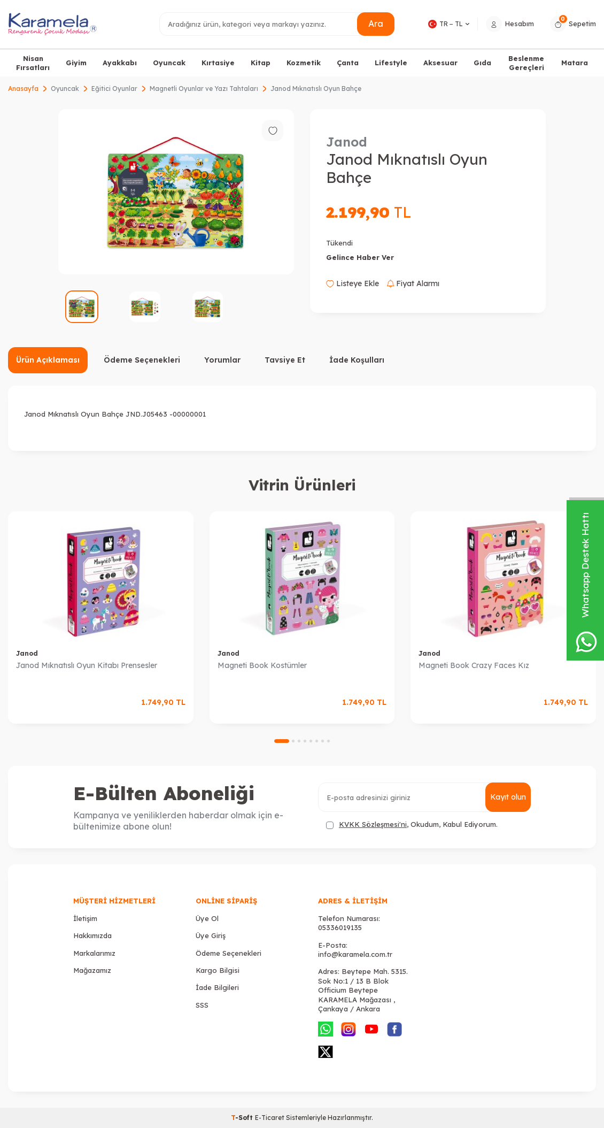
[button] (281, 741)
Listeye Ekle (352, 283)
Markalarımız (94, 953)
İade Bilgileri (217, 987)
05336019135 (340, 927)
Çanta (348, 62)
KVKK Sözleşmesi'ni (373, 824)
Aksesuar (440, 62)
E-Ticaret (269, 1118)
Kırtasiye (218, 62)
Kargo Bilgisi (217, 970)
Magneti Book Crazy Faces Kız (474, 665)
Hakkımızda (92, 935)
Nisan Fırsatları (33, 63)
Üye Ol (207, 918)
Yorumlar (222, 360)
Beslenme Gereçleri (526, 63)
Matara (574, 62)
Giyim (76, 62)
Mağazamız (92, 970)
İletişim (85, 918)
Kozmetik (303, 62)
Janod (346, 142)
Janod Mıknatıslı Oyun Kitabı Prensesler (86, 665)
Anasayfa (23, 89)
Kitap (260, 62)
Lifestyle (391, 62)
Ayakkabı (120, 62)
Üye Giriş (211, 935)
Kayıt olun (508, 797)
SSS (202, 1005)
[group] (176, 191)
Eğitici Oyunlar (114, 89)
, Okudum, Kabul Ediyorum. (412, 824)
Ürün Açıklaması (48, 360)
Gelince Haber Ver (360, 257)
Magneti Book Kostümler (262, 665)
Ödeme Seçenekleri (142, 360)
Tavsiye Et (285, 360)
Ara (375, 23)
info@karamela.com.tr (355, 954)
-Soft (243, 1118)
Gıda (482, 62)
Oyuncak (169, 62)
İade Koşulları (356, 360)
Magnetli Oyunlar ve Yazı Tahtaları (204, 89)
